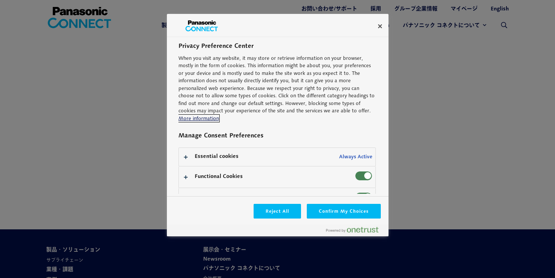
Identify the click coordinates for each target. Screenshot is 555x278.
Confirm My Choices (343, 211)
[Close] (380, 26)
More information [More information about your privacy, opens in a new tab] (198, 118)
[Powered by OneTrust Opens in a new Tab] (355, 231)
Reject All (277, 211)
